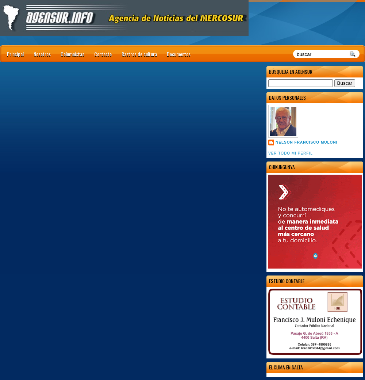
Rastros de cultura (139, 54)
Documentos (179, 54)
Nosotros (42, 54)
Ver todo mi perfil (290, 153)
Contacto (103, 54)
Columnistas (72, 54)
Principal (15, 54)
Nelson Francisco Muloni (306, 142)
